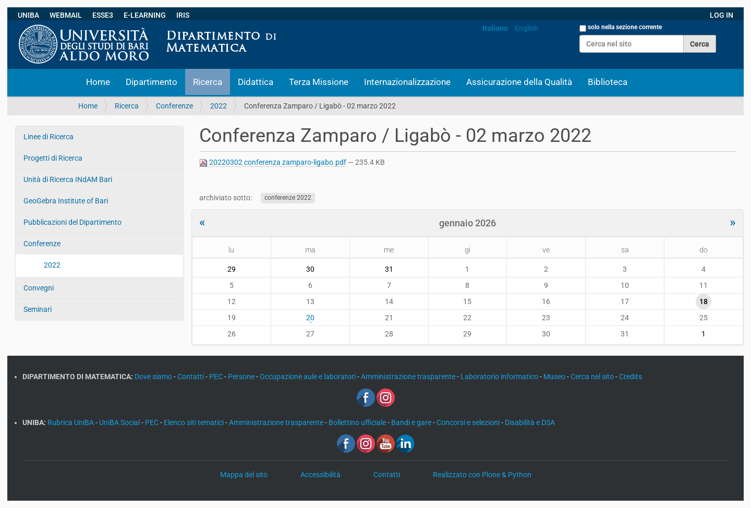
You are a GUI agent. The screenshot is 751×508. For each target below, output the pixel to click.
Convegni (38, 288)
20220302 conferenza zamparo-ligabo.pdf (273, 162)
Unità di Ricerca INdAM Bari (67, 179)
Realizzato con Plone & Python (482, 474)
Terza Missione (318, 82)
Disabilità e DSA (530, 422)
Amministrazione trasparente (409, 376)
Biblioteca (607, 82)
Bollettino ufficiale (358, 422)
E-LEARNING (145, 15)
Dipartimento (151, 82)
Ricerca (207, 82)
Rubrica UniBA (71, 422)
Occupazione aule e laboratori (308, 376)
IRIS (182, 15)
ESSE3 (102, 15)
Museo (555, 376)
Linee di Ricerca (48, 136)
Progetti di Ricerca (52, 158)
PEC (216, 376)
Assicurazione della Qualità (519, 82)
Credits (630, 376)
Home (98, 82)
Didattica (255, 82)
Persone (242, 376)
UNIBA (28, 15)
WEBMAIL (66, 15)
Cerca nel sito (593, 376)
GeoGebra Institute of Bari (65, 201)
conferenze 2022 (287, 198)
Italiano (495, 28)
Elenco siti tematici (194, 422)
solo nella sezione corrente (625, 27)
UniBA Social (119, 422)
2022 (218, 106)
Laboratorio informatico (500, 376)
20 (310, 317)
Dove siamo (154, 376)
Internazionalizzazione (407, 82)
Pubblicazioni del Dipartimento (72, 222)
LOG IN (721, 15)
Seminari (37, 309)
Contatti (191, 376)
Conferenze (174, 106)
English (526, 28)
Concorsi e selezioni (469, 422)
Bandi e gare (412, 422)
